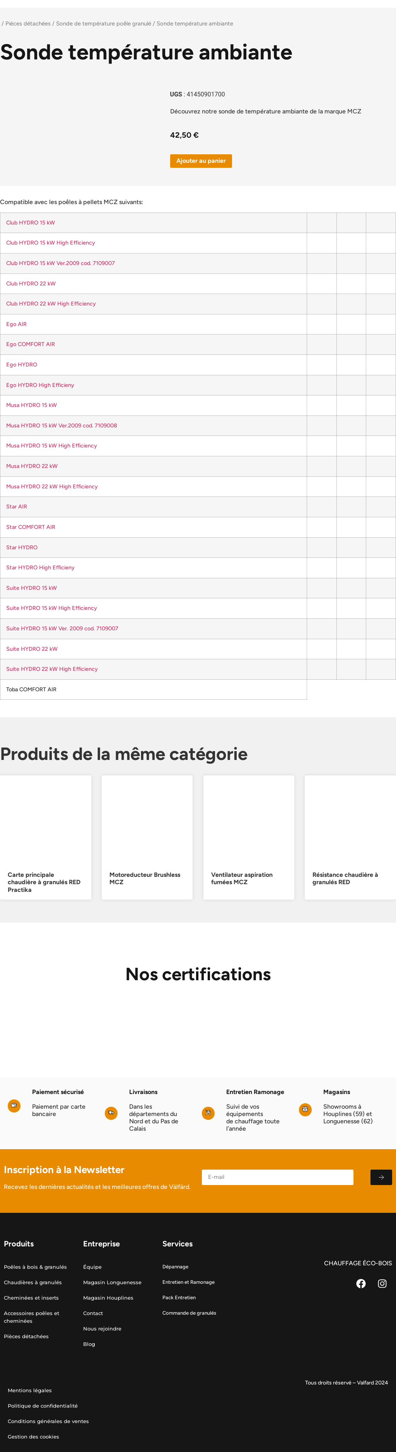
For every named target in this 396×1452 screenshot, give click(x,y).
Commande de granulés (189, 1313)
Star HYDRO (22, 547)
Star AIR (16, 506)
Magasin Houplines (108, 1298)
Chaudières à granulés (33, 1282)
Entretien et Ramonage (188, 1282)
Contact (93, 1313)
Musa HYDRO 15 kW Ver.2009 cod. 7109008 (61, 425)
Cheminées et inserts (31, 1298)
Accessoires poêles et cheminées (31, 1317)
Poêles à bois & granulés (35, 1267)
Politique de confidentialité (43, 1406)
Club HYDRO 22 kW (31, 283)
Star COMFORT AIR (30, 526)
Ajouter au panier (201, 160)
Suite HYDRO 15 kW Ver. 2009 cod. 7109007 (62, 628)
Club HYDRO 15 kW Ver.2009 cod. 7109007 (60, 263)
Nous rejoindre (102, 1328)
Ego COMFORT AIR (30, 344)
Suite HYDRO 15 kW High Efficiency (51, 607)
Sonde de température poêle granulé (103, 23)
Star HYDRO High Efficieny (40, 567)
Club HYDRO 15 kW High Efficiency (50, 242)
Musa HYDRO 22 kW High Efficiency (52, 486)
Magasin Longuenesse (112, 1282)
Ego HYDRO (21, 364)
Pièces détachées (28, 23)
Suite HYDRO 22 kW (32, 648)
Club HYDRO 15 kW (30, 222)
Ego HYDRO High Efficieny (40, 385)
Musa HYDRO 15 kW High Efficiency (51, 445)
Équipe (92, 1267)
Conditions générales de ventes (48, 1421)
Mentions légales (30, 1390)
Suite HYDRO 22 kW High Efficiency (52, 668)
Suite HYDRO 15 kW (31, 587)
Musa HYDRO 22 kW (32, 466)
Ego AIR (16, 324)
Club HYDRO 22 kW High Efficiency (51, 303)
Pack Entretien (179, 1297)
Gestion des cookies (33, 1436)
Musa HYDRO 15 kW (31, 405)
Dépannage (175, 1267)
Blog (89, 1344)
